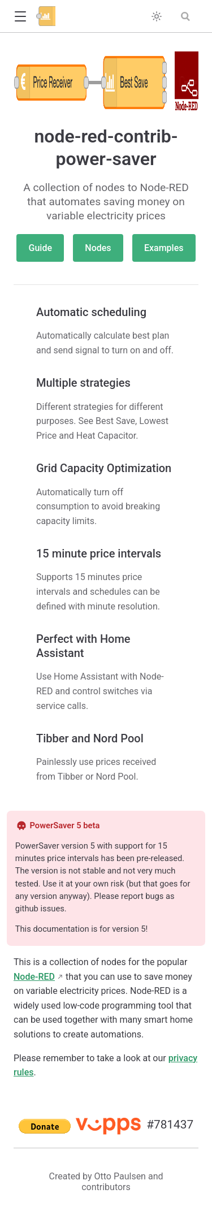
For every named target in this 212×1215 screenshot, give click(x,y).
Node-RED (34, 976)
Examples (164, 248)
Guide (40, 248)
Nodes (98, 248)
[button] (20, 17)
